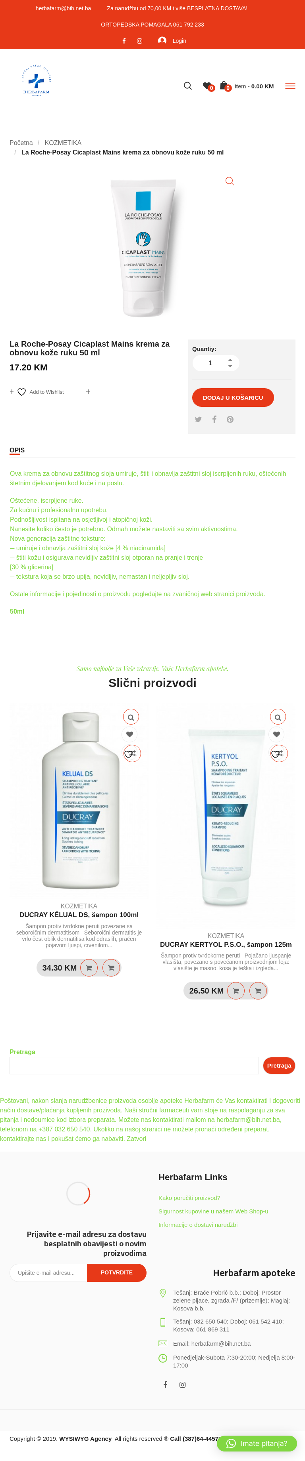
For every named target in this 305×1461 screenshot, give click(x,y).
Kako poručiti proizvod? (189, 1197)
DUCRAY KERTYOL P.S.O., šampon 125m (226, 944)
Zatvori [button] (136, 1138)
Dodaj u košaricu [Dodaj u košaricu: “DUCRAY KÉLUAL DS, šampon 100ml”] (89, 968)
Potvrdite (117, 1272)
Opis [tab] (17, 450)
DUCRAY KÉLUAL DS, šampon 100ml (79, 915)
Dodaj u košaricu (233, 397)
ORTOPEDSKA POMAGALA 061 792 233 (152, 24)
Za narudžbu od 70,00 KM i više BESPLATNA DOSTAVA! (177, 8)
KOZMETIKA (79, 906)
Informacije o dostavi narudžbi (197, 1224)
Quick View (131, 717)
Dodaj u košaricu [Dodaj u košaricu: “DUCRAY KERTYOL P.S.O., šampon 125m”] (236, 990)
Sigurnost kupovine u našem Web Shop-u (213, 1211)
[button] (230, 181)
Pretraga (22, 1052)
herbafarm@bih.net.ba (63, 8)
